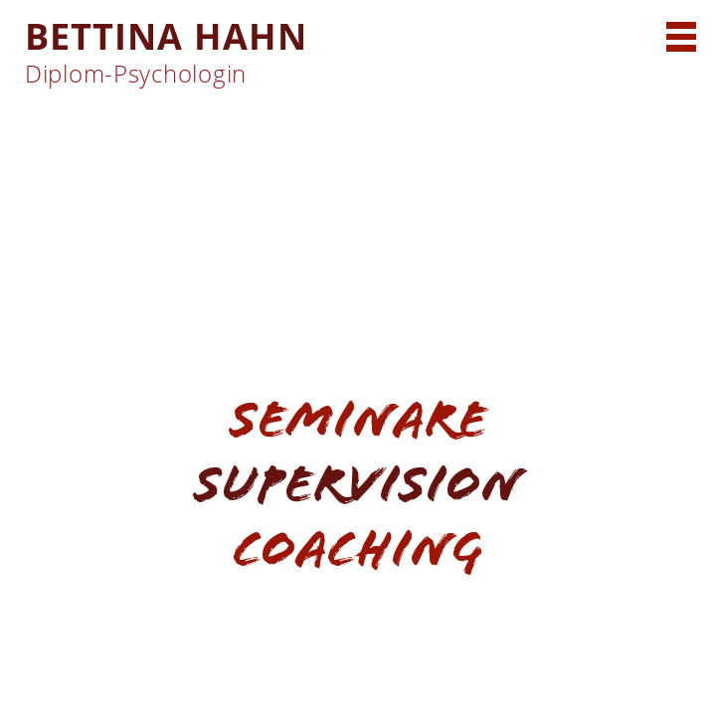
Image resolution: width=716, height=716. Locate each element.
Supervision (358, 483)
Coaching (358, 548)
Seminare (358, 419)
